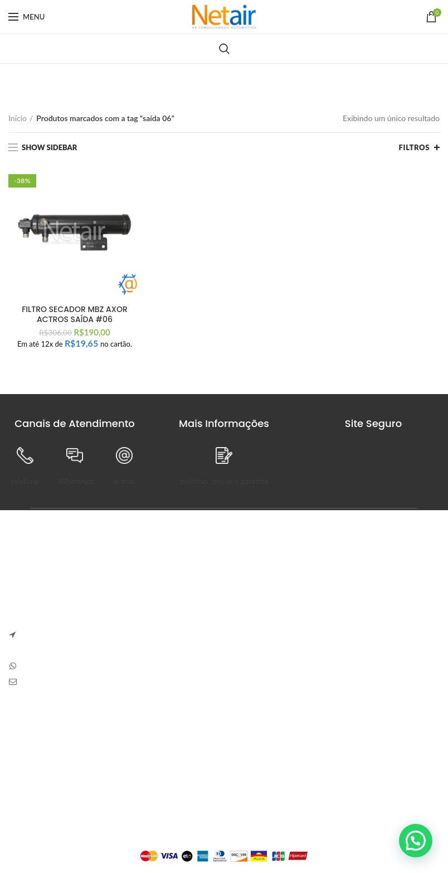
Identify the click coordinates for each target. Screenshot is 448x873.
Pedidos (171, 754)
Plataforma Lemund (224, 837)
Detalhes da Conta (189, 774)
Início (17, 118)
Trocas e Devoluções (43, 754)
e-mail (124, 481)
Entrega (21, 774)
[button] (415, 840)
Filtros (414, 147)
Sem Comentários (314, 600)
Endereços (175, 793)
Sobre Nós (26, 735)
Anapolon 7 (254, 583)
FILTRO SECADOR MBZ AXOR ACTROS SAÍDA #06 (75, 314)
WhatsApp (76, 481)
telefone (25, 481)
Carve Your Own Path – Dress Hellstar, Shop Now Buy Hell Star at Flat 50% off (335, 633)
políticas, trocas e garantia (223, 481)
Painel (168, 735)
